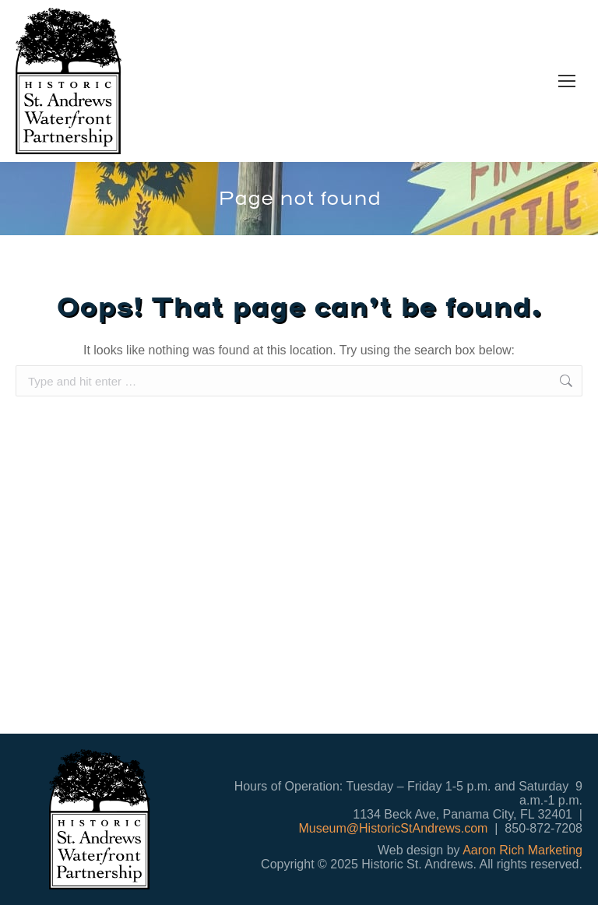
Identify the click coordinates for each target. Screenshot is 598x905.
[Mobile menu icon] (566, 81)
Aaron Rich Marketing (522, 850)
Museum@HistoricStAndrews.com (392, 828)
